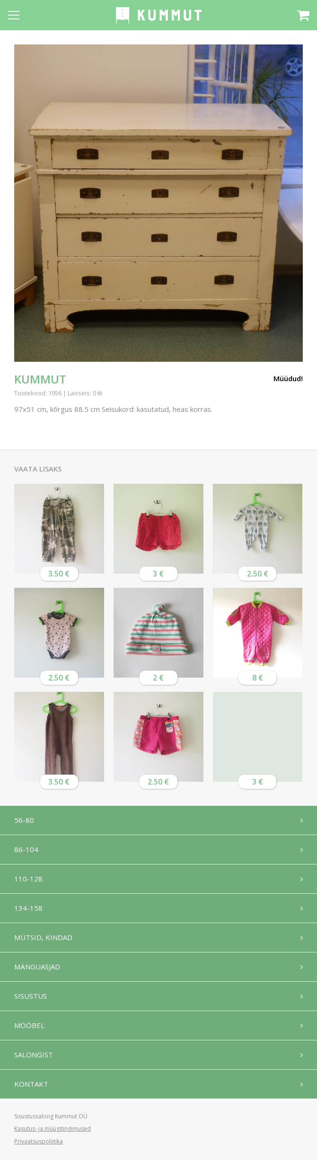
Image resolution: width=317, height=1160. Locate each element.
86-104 (26, 849)
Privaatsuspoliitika (38, 1141)
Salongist (33, 1054)
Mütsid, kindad (43, 937)
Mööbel (29, 1025)
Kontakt (31, 1084)
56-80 (24, 820)
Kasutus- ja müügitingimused (52, 1129)
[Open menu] (14, 15)
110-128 (28, 878)
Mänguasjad (37, 966)
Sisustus (30, 996)
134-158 (28, 908)
